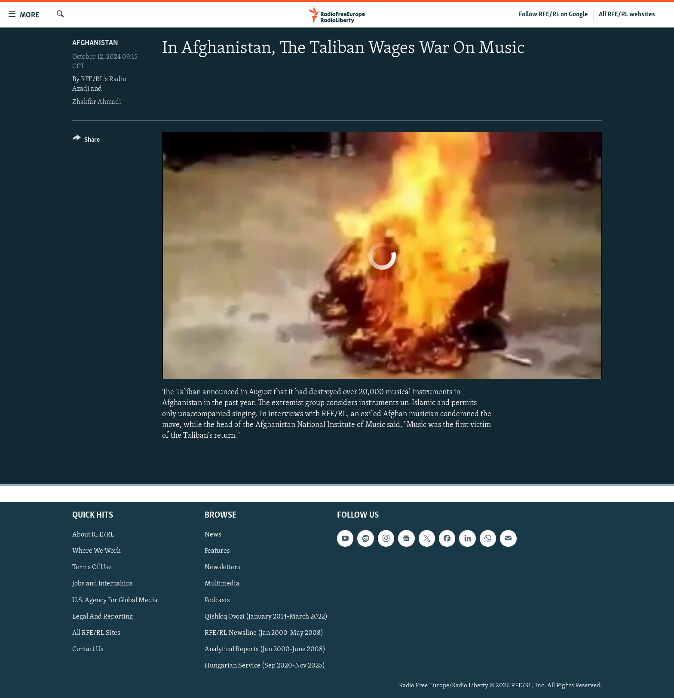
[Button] (86, 141)
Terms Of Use (92, 567)
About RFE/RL (93, 534)
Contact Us (88, 649)
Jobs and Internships (102, 584)
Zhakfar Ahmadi (96, 102)
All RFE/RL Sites (96, 633)
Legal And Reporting (102, 616)
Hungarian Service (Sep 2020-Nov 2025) (265, 665)
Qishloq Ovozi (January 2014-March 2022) (266, 616)
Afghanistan (95, 43)
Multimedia (222, 584)
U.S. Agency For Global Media (115, 600)
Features (217, 551)
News (213, 534)
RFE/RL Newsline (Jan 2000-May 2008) (264, 633)
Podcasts (217, 600)
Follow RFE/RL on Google (553, 14)
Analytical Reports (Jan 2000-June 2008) (265, 649)
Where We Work (96, 551)
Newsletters (222, 567)
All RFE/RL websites (627, 14)
